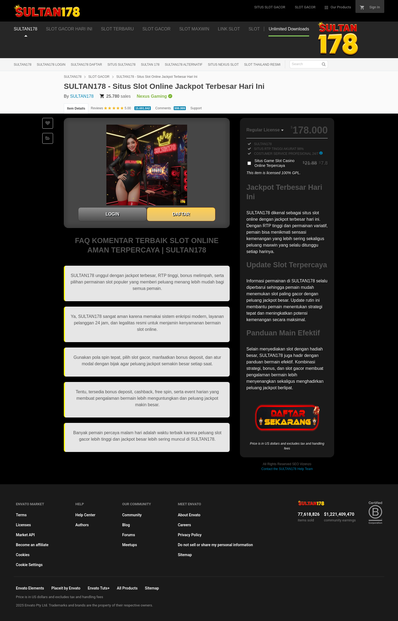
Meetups (129, 545)
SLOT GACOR (98, 77)
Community (132, 515)
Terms (21, 515)
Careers (184, 525)
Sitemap (185, 555)
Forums (128, 535)
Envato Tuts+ (99, 588)
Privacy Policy (189, 535)
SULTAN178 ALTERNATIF (184, 64)
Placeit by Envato (66, 588)
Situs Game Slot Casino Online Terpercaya (291, 163)
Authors (82, 525)
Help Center (85, 515)
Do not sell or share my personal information (215, 545)
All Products (127, 588)
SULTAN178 (23, 64)
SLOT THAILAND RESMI (262, 64)
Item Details (76, 108)
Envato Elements (30, 588)
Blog (126, 525)
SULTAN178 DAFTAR (86, 64)
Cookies (23, 555)
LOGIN (112, 214)
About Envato (189, 515)
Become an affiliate (32, 545)
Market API (25, 535)
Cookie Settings (29, 565)
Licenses (23, 525)
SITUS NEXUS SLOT (223, 64)
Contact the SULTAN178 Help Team (287, 469)
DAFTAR (181, 214)
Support (196, 108)
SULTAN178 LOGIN (51, 64)
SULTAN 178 (150, 64)
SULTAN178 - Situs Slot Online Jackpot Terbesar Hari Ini (156, 77)
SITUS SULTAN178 (121, 64)
